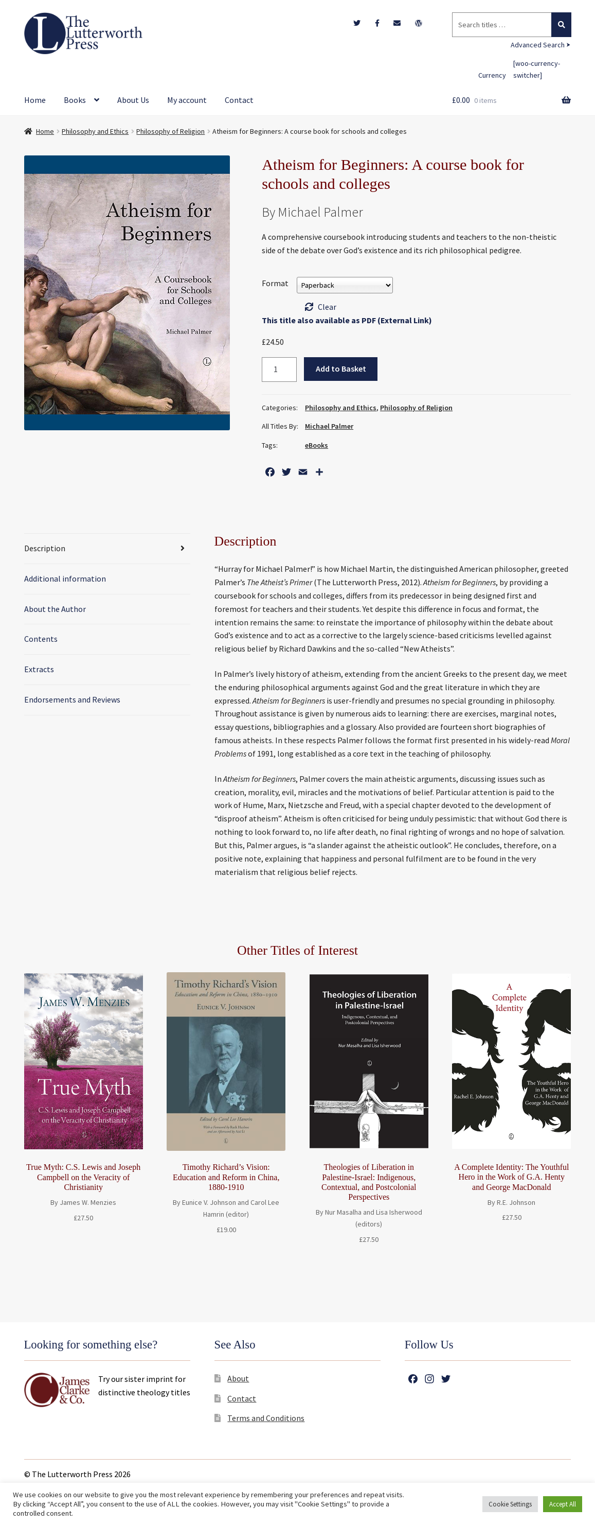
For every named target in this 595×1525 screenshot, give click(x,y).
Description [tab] (44, 548)
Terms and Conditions (265, 1418)
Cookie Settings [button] (510, 1504)
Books (75, 100)
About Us (133, 100)
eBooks (316, 445)
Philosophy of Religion (170, 131)
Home (35, 100)
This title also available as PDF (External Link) (347, 320)
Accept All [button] (562, 1504)
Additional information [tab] (65, 578)
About (238, 1378)
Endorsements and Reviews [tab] (72, 699)
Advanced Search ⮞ (541, 44)
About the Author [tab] (55, 609)
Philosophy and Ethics (95, 131)
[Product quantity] (279, 369)
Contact (239, 100)
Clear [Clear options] (327, 307)
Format (275, 283)
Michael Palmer (329, 426)
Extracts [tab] (39, 669)
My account (187, 100)
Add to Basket (341, 368)
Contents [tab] (41, 639)
